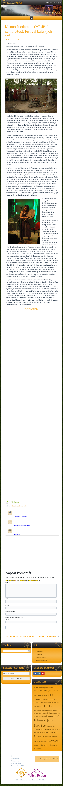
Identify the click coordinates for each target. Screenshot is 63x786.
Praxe (47, 729)
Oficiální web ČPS (41, 660)
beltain (49, 687)
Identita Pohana (51, 703)
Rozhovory (46, 737)
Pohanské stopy (41, 716)
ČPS (51, 695)
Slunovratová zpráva (46, 741)
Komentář (8, 582)
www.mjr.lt (31, 308)
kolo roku (47, 706)
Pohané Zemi (37, 713)
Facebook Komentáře (17, 516)
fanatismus (57, 700)
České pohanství (41, 695)
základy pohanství (48, 745)
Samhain (54, 737)
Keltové (35, 706)
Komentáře (14, 534)
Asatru (36, 687)
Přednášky (36, 732)
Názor (54, 710)
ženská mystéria (37, 748)
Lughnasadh (37, 710)
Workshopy (36, 745)
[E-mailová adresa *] (16, 673)
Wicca (55, 740)
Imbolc (58, 703)
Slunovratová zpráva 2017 (48, 636)
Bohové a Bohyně (40, 691)
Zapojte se (39, 654)
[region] (31, 8)
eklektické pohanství (48, 700)
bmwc (52, 687)
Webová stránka (10, 611)
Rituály (37, 736)
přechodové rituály (54, 729)
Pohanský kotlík (52, 716)
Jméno (7, 599)
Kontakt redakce (41, 657)
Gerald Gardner (37, 702)
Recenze (47, 732)
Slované (37, 741)
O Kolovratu (39, 651)
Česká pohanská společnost (49, 759)
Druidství (37, 700)
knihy (39, 706)
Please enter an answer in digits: (14, 617)
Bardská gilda (43, 687)
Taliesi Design (42, 780)
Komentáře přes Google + (18, 525)
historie (43, 703)
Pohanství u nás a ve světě (19, 506)
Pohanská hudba (48, 713)
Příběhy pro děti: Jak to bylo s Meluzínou (21, 636)
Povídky (42, 729)
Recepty (54, 732)
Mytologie (49, 710)
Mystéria (44, 710)
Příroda (42, 732)
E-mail (7, 605)
